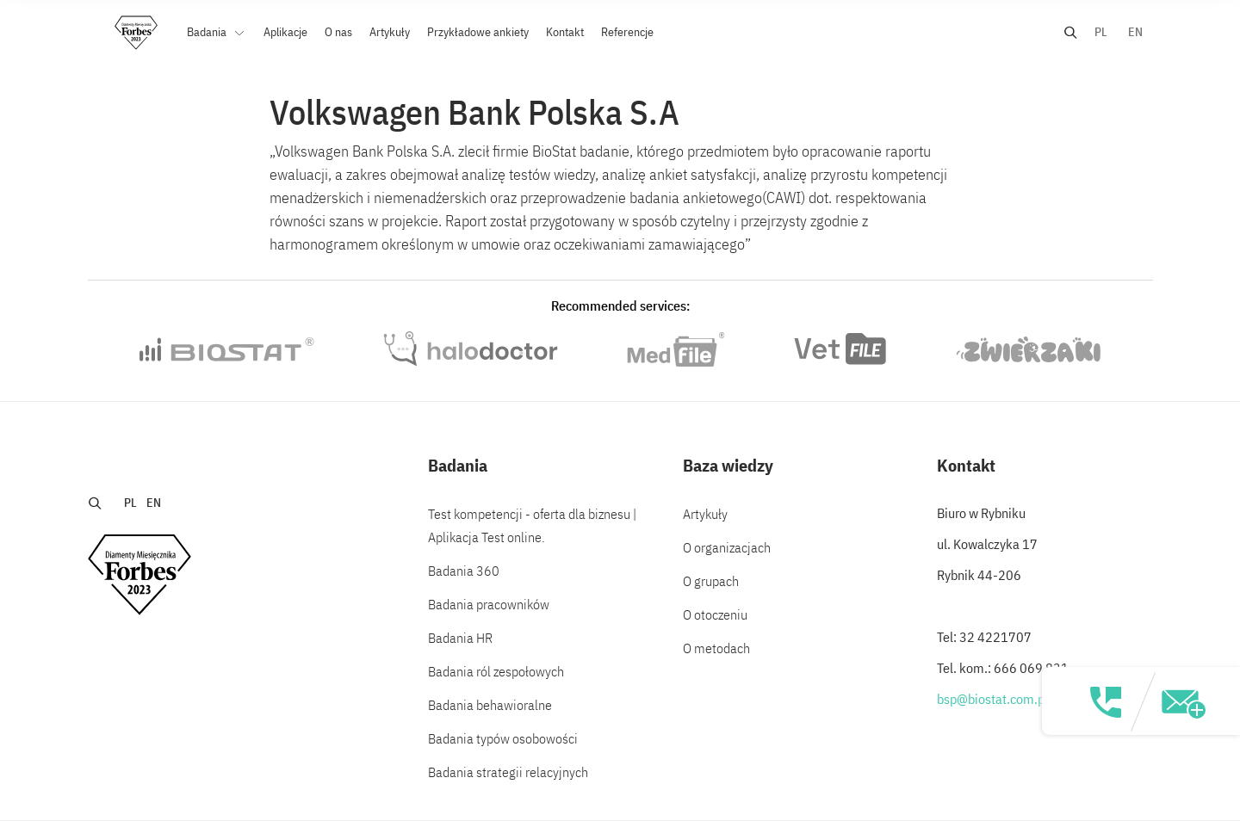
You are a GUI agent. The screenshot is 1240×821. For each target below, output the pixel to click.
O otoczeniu (715, 614)
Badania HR (460, 637)
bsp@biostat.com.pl (992, 698)
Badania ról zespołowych (496, 671)
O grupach (711, 581)
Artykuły (389, 32)
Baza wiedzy (728, 465)
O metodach (716, 648)
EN (1135, 32)
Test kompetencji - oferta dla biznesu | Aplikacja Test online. (532, 525)
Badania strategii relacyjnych (508, 772)
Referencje (627, 32)
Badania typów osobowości (503, 738)
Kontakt (565, 32)
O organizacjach (727, 547)
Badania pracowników (488, 604)
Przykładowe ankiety (478, 32)
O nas (338, 32)
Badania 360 (463, 570)
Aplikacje (285, 32)
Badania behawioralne (490, 704)
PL (1100, 32)
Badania (208, 32)
